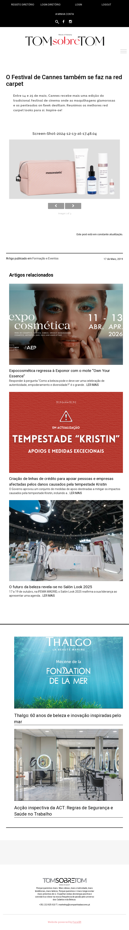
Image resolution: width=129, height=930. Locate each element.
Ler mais (92, 384)
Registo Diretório (22, 4)
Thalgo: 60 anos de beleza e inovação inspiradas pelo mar (67, 718)
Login (78, 4)
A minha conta (64, 14)
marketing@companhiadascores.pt (74, 905)
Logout (106, 4)
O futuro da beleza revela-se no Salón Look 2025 (50, 587)
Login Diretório (51, 4)
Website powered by (64, 922)
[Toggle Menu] (123, 51)
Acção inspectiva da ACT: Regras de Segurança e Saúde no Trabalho (63, 811)
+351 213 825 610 (48, 905)
